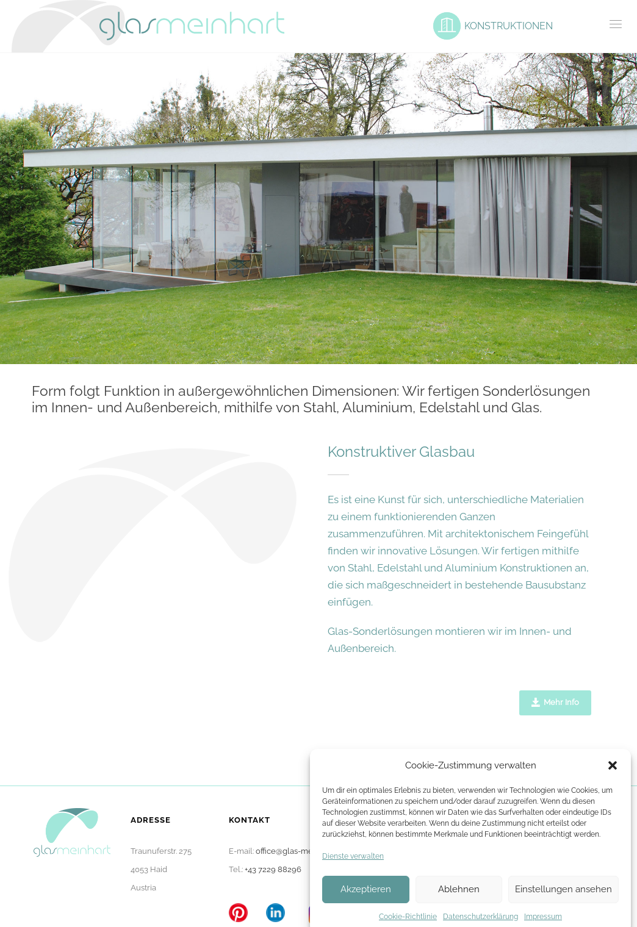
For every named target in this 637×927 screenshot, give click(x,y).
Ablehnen (459, 904)
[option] (318, 208)
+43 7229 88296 (273, 869)
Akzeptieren (365, 904)
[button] (612, 781)
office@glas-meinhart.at (299, 851)
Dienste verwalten (353, 871)
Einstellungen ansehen (563, 904)
